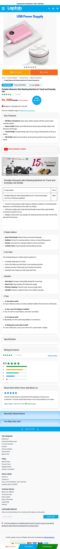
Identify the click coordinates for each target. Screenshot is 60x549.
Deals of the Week (7, 499)
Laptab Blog (5, 502)
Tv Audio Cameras (7, 444)
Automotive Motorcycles (9, 441)
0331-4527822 (38, 4)
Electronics (5, 439)
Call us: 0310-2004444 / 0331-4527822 (14, 482)
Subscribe (51, 517)
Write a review (52, 355)
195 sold (31, 85)
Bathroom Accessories (27, 110)
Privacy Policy (6, 464)
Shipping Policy (6, 467)
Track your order (7, 494)
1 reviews (17, 94)
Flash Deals (7, 85)
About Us (4, 477)
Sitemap (4, 504)
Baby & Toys (5, 454)
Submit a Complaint (8, 469)
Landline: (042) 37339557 (10, 484)
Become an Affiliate (8, 492)
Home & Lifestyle (7, 449)
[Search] (30, 517)
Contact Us (5, 479)
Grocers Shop (6, 451)
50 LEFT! (37, 100)
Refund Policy (6, 461)
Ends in (16, 85)
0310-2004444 (27, 4)
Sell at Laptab (6, 497)
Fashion (4, 446)
